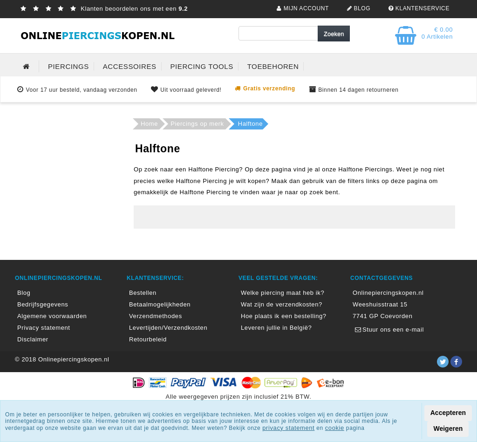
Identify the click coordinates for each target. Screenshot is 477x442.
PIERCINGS (68, 66)
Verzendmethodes (155, 316)
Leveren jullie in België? (276, 327)
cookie (334, 427)
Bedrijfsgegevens (42, 304)
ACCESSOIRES (130, 66)
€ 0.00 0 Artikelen (437, 33)
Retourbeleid (148, 339)
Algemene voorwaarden (52, 316)
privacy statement (288, 427)
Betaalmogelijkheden (160, 304)
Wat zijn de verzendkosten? (281, 304)
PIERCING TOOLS (201, 66)
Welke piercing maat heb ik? (282, 292)
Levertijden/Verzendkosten (168, 327)
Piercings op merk (197, 123)
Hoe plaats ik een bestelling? (284, 316)
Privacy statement (43, 327)
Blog (23, 292)
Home (149, 123)
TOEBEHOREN (273, 66)
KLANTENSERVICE (418, 8)
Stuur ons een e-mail (388, 329)
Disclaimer (32, 339)
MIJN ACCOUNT (301, 8)
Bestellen (143, 292)
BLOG (357, 8)
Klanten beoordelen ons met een (103, 8)
